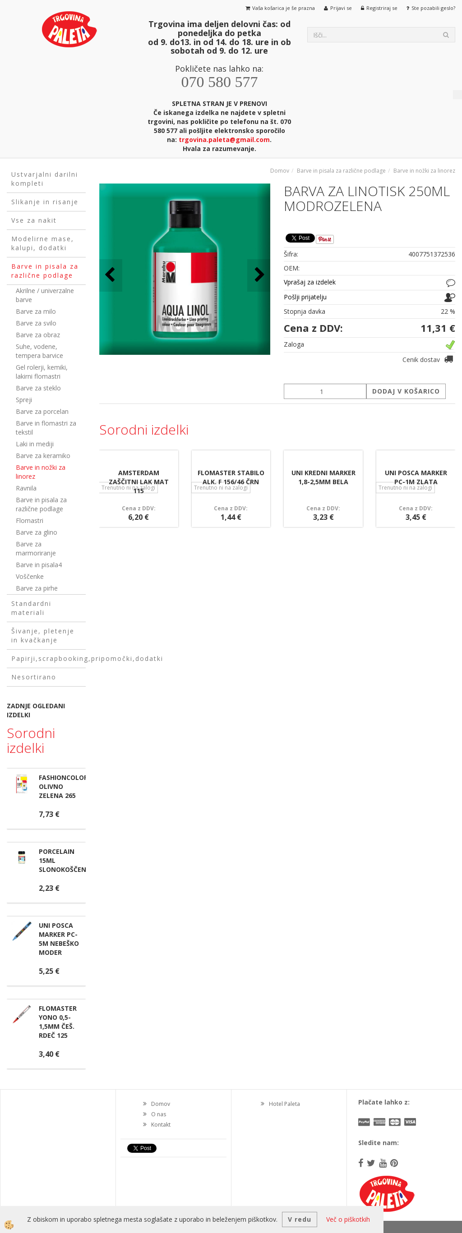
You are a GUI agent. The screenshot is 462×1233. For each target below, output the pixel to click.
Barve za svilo (36, 323)
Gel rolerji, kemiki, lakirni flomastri (42, 371)
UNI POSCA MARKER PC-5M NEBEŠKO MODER (59, 939)
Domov (279, 170)
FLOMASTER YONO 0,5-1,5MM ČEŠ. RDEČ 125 (58, 1022)
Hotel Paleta (284, 1104)
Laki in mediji (35, 444)
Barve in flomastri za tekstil (46, 427)
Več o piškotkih (348, 1219)
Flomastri (29, 520)
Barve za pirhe (37, 588)
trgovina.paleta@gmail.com (224, 139)
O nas (158, 1114)
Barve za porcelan (42, 411)
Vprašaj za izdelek (310, 282)
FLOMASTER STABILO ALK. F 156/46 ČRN (231, 477)
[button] (258, 275)
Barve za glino (36, 532)
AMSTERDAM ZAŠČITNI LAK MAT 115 (139, 481)
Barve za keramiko (43, 455)
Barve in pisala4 (39, 564)
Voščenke (30, 576)
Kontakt (161, 1124)
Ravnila (26, 488)
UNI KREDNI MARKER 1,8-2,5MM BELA (323, 477)
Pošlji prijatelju (305, 297)
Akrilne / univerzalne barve (45, 295)
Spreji (24, 399)
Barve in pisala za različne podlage (41, 504)
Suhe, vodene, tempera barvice (39, 351)
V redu (299, 1219)
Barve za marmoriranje (36, 548)
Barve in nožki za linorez (40, 472)
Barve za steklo (38, 388)
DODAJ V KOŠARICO (406, 391)
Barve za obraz (38, 334)
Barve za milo (36, 311)
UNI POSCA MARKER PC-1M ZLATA (416, 477)
